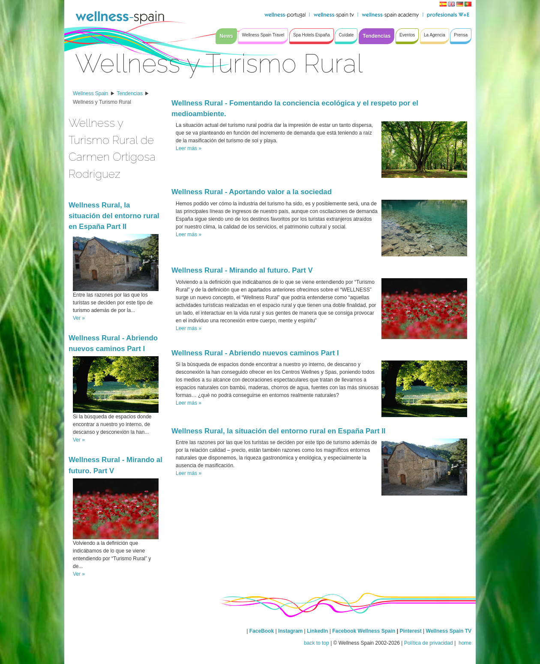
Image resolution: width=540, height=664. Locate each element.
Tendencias (130, 93)
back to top (316, 643)
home (464, 643)
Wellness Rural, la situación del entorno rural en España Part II (114, 216)
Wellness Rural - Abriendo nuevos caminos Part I (255, 353)
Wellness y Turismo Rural (102, 102)
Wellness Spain (90, 93)
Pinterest (411, 631)
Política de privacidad (428, 643)
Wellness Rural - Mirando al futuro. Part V (242, 270)
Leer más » (188, 148)
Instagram (290, 631)
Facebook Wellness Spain (363, 631)
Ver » (79, 318)
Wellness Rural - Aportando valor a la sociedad (251, 192)
